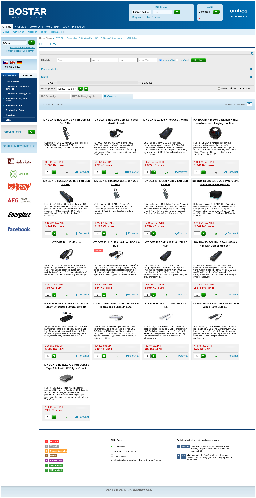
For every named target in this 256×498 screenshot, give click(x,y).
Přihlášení (78, 27)
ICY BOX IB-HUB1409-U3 (66, 242)
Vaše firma (52, 27)
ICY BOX (59, 38)
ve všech (184, 60)
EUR (19, 66)
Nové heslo (153, 17)
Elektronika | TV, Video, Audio (17, 99)
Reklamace (56, 32)
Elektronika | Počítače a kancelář (82, 38)
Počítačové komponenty (112, 38)
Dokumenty (36, 27)
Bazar (8, 120)
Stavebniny (11, 115)
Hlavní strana (45, 38)
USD (11, 66)
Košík (66, 27)
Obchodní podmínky (37, 32)
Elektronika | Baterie (16, 110)
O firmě (6, 27)
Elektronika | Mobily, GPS (18, 93)
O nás (6, 32)
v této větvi (169, 60)
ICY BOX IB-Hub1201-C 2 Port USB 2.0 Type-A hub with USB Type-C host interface (66, 368)
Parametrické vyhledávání (20, 50)
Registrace (138, 17)
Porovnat (84, 172)
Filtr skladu (244, 88)
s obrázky (49, 96)
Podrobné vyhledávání (22, 47)
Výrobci (28, 75)
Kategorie (9, 75)
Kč (5, 66)
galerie (111, 96)
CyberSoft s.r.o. (142, 489)
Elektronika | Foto (14, 105)
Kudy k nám (18, 32)
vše (234, 88)
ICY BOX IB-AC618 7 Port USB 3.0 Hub (165, 119)
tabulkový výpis (85, 96)
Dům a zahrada (13, 82)
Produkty (20, 27)
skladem (225, 88)
